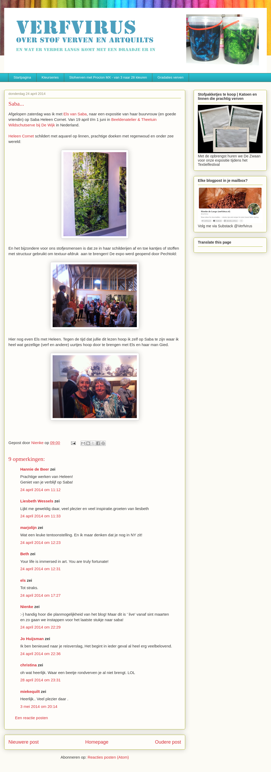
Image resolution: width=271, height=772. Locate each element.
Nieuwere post (23, 742)
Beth (24, 554)
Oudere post (168, 742)
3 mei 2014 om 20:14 (38, 706)
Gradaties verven (171, 77)
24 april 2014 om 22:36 (40, 653)
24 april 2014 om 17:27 (40, 595)
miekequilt (30, 691)
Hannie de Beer (34, 469)
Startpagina (22, 77)
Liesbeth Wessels (36, 501)
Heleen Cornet (21, 136)
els (23, 580)
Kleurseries (50, 77)
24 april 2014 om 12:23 (40, 542)
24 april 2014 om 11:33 (40, 516)
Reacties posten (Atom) (108, 757)
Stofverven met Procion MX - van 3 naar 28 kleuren (108, 77)
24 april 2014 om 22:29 (40, 627)
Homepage (96, 742)
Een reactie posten (31, 718)
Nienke (26, 606)
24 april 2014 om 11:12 (40, 489)
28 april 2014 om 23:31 (40, 680)
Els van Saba (75, 114)
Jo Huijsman (32, 638)
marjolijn (28, 527)
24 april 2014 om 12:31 (40, 569)
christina (28, 665)
